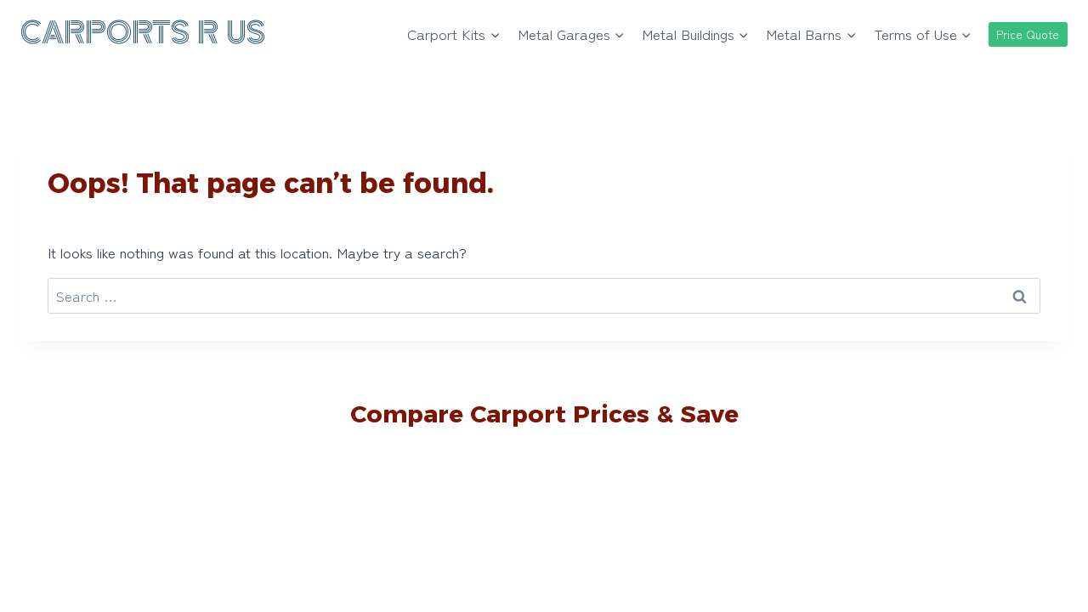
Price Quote (1027, 34)
